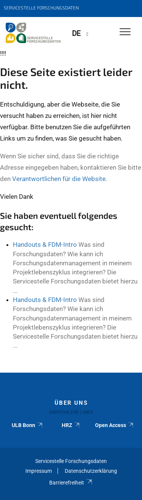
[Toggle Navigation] (125, 32)
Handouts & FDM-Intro (45, 244)
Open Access (114, 425)
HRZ (71, 425)
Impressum (38, 471)
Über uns (71, 402)
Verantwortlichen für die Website (59, 179)
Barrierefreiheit (71, 483)
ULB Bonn (27, 425)
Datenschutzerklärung (91, 471)
